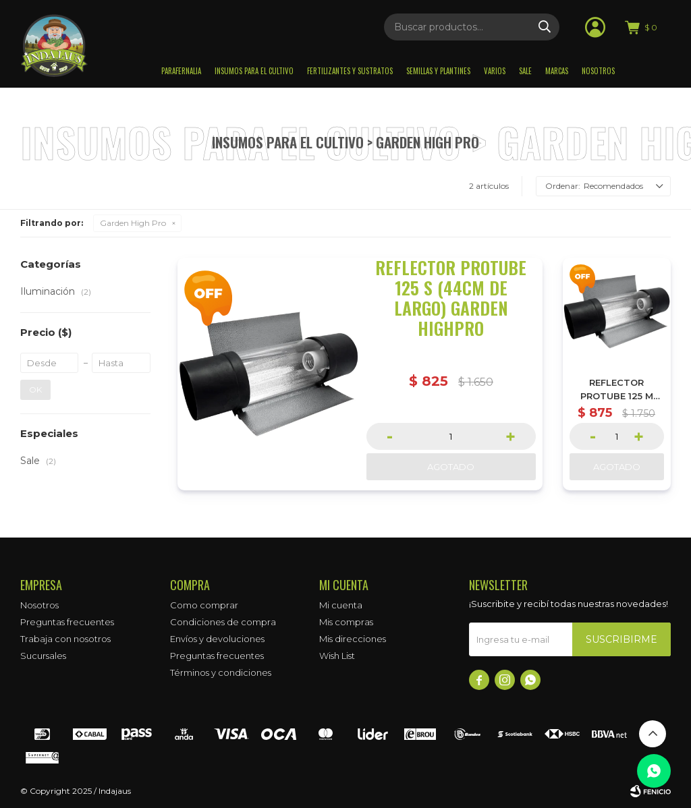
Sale (525, 70)
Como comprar (204, 605)
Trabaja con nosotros (65, 638)
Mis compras (346, 621)
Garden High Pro (133, 223)
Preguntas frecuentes (67, 621)
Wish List (337, 655)
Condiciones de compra (223, 621)
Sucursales (43, 655)
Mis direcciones (352, 638)
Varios (494, 70)
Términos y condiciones (220, 672)
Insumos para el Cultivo (254, 70)
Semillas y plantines (438, 70)
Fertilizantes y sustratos (350, 70)
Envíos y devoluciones (217, 638)
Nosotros (598, 70)
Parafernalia (181, 70)
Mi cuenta (340, 605)
